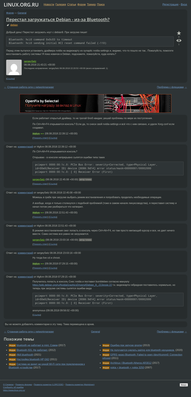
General (22, 13)
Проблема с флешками (170, 87)
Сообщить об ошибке (13, 387)
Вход (184, 4)
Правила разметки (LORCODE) (49, 384)
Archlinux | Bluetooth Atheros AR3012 (131, 363)
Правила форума (23, 384)
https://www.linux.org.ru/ (14, 390)
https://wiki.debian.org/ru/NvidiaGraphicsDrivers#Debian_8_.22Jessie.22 (72, 285)
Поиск (101, 4)
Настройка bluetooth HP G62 (33, 359)
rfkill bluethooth (25, 354)
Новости (49, 4)
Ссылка (10, 78)
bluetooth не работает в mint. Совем (37, 345)
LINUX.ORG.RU (21, 4)
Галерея (61, 4)
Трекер (91, 4)
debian (14, 25)
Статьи (71, 4)
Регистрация (170, 4)
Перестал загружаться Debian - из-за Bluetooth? (58, 19)
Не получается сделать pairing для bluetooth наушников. (142, 350)
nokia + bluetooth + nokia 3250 (127, 367)
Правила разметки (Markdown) (79, 384)
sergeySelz (30, 61)
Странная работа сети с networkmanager (30, 87)
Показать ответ (40, 138)
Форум (81, 4)
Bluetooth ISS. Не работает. (32, 350)
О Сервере (8, 384)
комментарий (25, 146)
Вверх (184, 385)
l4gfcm (36, 133)
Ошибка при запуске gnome (126, 345)
